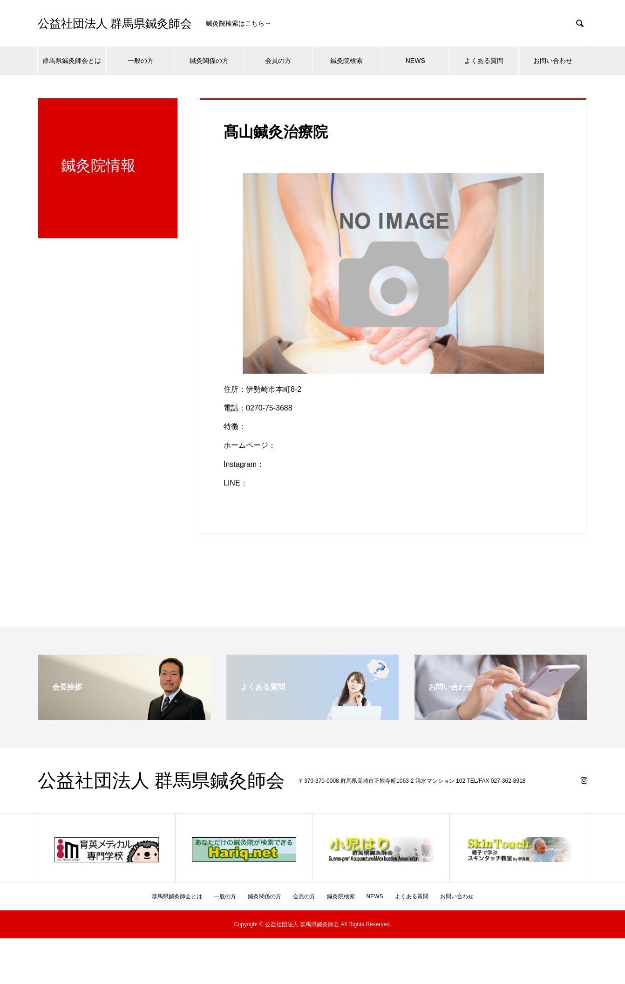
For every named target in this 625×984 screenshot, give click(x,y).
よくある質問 (483, 60)
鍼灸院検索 (346, 60)
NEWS (415, 60)
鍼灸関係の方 (209, 60)
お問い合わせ (552, 60)
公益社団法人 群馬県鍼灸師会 (115, 23)
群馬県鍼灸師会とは (71, 60)
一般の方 (141, 60)
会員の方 (278, 60)
